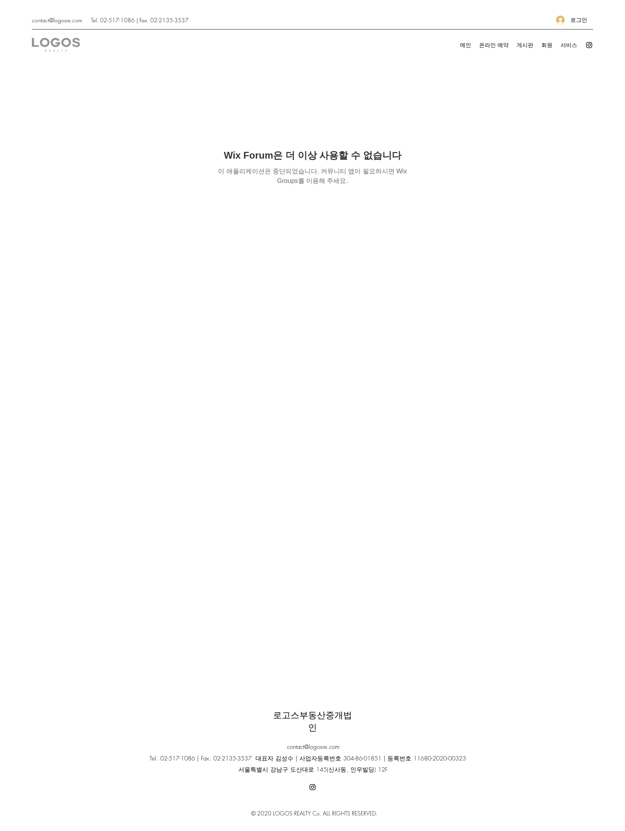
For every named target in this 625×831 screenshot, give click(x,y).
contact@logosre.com (57, 20)
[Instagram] (589, 45)
